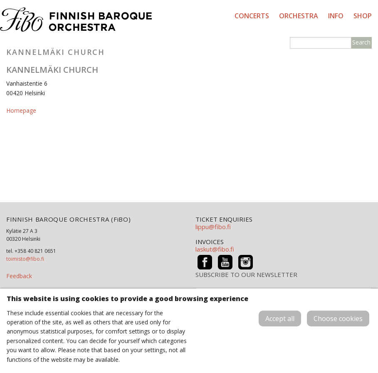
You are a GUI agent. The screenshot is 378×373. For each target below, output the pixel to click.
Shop (362, 15)
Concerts (252, 15)
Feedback (19, 276)
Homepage (21, 110)
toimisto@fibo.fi (25, 258)
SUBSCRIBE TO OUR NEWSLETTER (246, 275)
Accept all (279, 318)
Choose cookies (338, 318)
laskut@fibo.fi (214, 249)
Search (361, 42)
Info (335, 15)
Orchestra (298, 15)
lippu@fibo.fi (213, 226)
